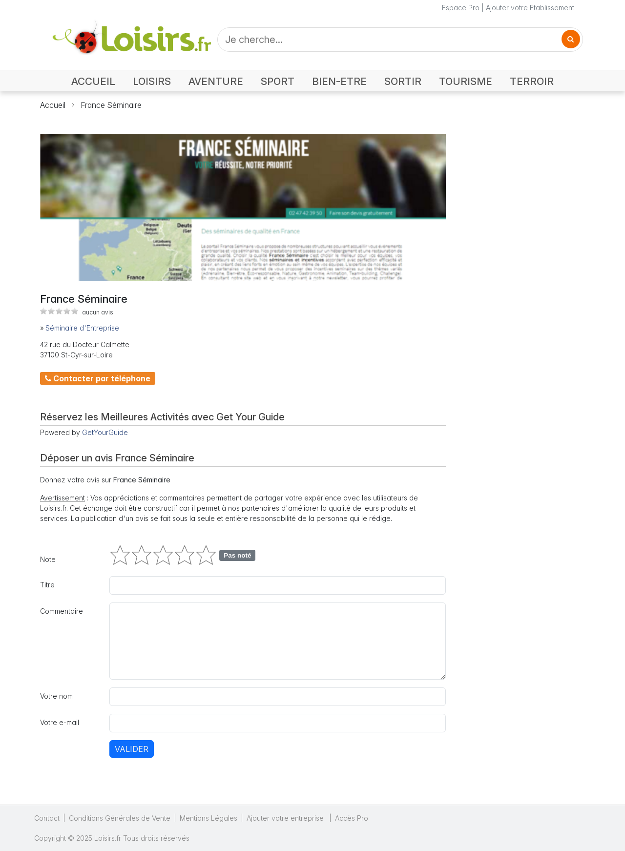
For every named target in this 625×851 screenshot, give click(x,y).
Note (48, 559)
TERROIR (532, 81)
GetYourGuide (105, 432)
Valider (131, 749)
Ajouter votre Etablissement (530, 7)
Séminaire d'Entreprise (82, 328)
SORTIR (402, 81)
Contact (47, 818)
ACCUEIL (93, 81)
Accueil (52, 105)
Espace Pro (460, 7)
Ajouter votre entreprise (286, 818)
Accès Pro (351, 818)
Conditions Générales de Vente (119, 818)
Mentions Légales (208, 818)
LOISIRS (152, 81)
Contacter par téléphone (97, 378)
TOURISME (465, 81)
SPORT (277, 81)
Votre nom (56, 696)
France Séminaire (111, 105)
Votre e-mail (59, 722)
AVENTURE (215, 81)
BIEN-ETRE (339, 81)
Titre (47, 585)
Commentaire (61, 611)
